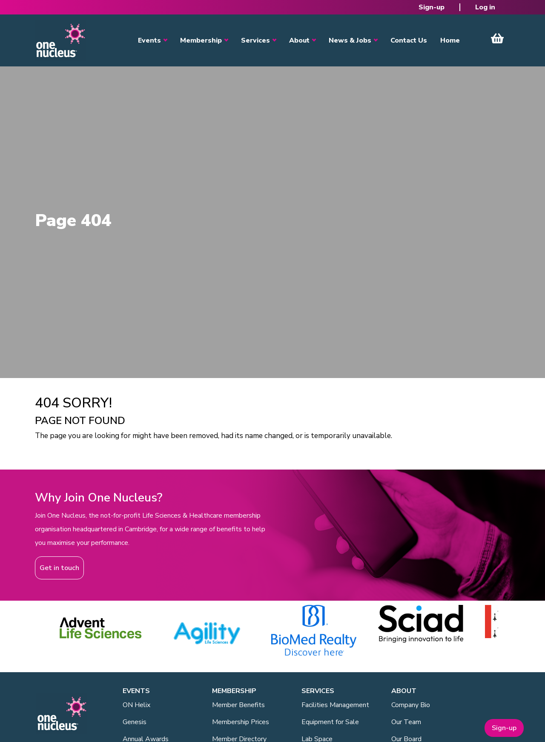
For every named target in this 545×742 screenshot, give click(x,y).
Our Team (406, 722)
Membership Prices (240, 722)
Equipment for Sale (330, 722)
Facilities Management (335, 705)
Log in (485, 7)
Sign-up (432, 7)
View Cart (497, 38)
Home (450, 40)
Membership (201, 40)
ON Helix (136, 705)
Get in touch (59, 568)
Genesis (134, 722)
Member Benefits (238, 705)
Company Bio (410, 705)
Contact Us (408, 40)
